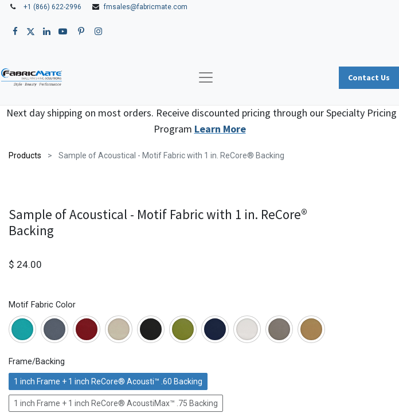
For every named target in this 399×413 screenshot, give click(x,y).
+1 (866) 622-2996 (52, 7)
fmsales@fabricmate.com (145, 7)
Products (25, 155)
